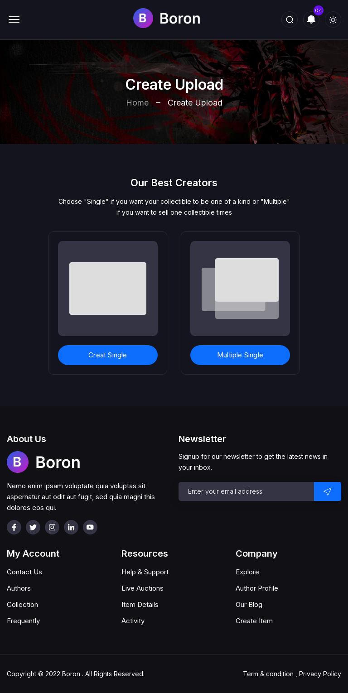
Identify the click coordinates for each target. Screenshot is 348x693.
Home (137, 102)
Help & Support (145, 572)
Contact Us (24, 572)
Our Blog (249, 604)
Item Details (140, 604)
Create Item (254, 620)
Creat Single (107, 355)
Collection (22, 604)
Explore (247, 572)
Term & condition (268, 674)
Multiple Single (240, 355)
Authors (19, 588)
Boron (71, 674)
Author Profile (257, 588)
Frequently (23, 620)
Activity (133, 620)
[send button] (327, 491)
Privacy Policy (320, 674)
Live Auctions (142, 588)
